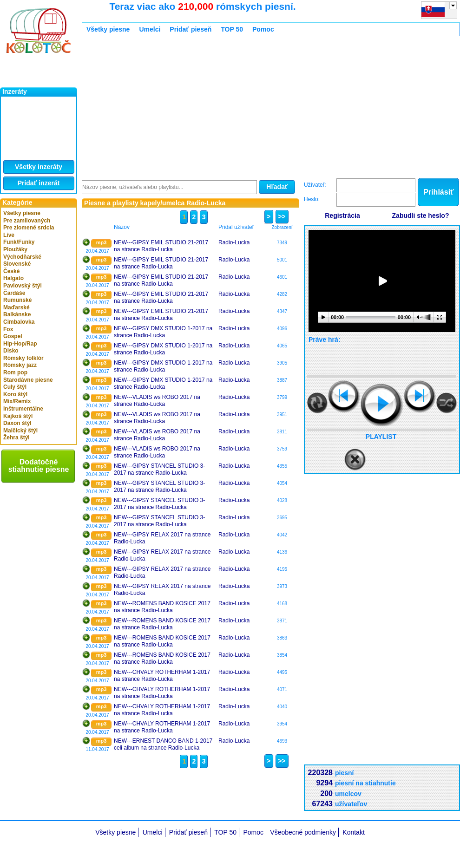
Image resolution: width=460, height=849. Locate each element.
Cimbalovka (18, 322)
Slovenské (17, 264)
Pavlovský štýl (22, 285)
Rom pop (15, 372)
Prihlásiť (438, 192)
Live (8, 235)
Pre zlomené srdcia (28, 227)
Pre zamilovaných (26, 220)
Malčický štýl (20, 430)
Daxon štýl (17, 423)
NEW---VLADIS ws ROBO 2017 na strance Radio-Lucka (157, 401)
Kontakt (353, 832)
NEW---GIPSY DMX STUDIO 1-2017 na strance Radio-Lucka (163, 332)
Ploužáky (15, 249)
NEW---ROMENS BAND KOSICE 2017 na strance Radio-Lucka (162, 607)
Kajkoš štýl (18, 416)
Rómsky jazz (20, 365)
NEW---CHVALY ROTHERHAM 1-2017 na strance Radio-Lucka (162, 676)
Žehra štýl (16, 437)
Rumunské (17, 300)
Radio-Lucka (234, 242)
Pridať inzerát (39, 183)
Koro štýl (15, 394)
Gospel (12, 336)
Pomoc (263, 29)
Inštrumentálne (23, 408)
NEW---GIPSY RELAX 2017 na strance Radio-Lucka (162, 538)
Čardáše (14, 293)
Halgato (13, 278)
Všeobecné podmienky (303, 832)
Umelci (149, 29)
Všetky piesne (21, 213)
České (11, 271)
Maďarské (16, 307)
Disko (11, 350)
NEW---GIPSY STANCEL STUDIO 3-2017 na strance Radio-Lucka (159, 470)
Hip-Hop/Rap (20, 343)
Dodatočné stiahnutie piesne (38, 465)
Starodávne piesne (28, 380)
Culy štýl (14, 387)
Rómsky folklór (23, 358)
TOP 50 (232, 29)
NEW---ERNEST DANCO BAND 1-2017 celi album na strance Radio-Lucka (163, 744)
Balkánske (17, 314)
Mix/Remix (17, 401)
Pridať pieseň (190, 29)
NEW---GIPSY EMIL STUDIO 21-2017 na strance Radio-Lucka (161, 246)
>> (280, 216)
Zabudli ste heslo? (420, 215)
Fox (8, 329)
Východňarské (22, 257)
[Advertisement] (235, 108)
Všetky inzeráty (38, 166)
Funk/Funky (18, 242)
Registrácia (342, 215)
